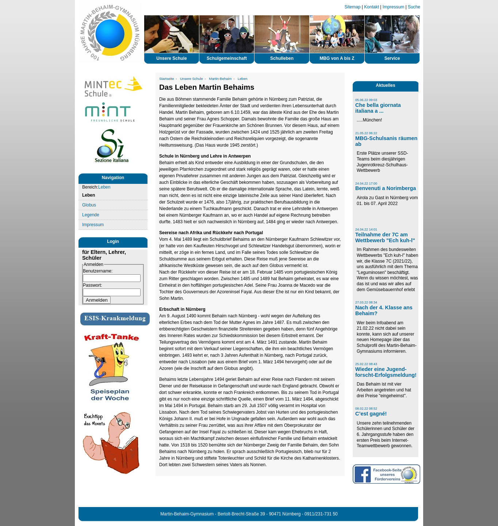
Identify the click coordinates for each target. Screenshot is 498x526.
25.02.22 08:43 (366, 364)
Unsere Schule (191, 79)
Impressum (393, 6)
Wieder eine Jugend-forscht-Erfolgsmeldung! (386, 372)
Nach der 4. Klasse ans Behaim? (384, 310)
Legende (90, 214)
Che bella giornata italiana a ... (378, 108)
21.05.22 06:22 (366, 133)
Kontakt (371, 6)
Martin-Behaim (220, 79)
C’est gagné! (371, 414)
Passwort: (92, 285)
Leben (104, 187)
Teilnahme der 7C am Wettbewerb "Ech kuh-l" (385, 237)
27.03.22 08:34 (366, 302)
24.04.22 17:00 (366, 183)
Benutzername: (97, 271)
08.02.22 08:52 (366, 408)
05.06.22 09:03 (366, 100)
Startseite (166, 79)
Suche (414, 6)
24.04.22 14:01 (366, 229)
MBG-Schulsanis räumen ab (386, 141)
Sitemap (353, 6)
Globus (89, 205)
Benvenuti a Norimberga (385, 188)
